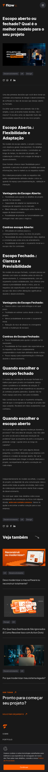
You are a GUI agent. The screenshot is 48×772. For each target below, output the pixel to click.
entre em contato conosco (20, 502)
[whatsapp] (7, 80)
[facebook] (11, 80)
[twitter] (4, 80)
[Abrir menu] (42, 5)
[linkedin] (14, 80)
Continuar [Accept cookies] (24, 767)
